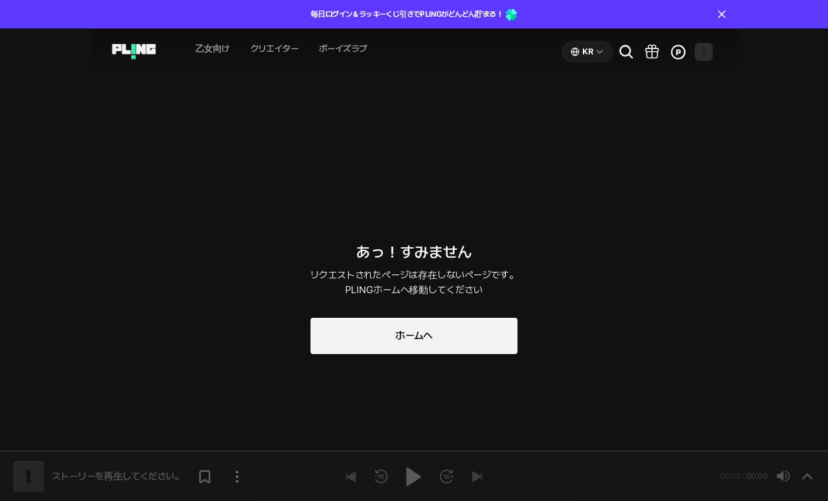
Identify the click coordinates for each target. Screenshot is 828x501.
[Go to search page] (626, 52)
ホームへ (414, 335)
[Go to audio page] (134, 52)
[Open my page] (704, 52)
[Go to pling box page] (652, 52)
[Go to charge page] (678, 52)
